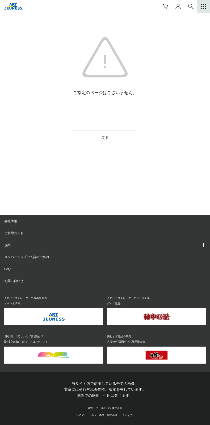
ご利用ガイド (13, 233)
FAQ (7, 269)
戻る (105, 138)
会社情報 (10, 221)
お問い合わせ (13, 281)
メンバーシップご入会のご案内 (26, 257)
